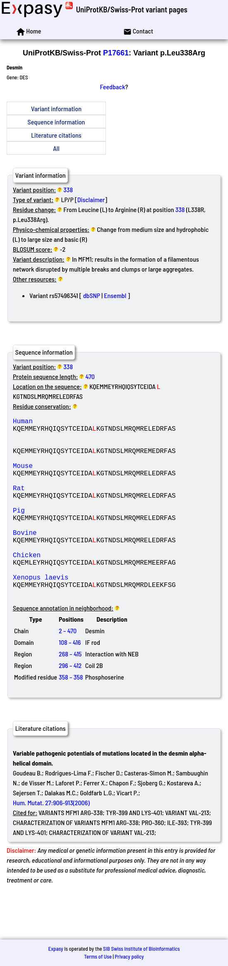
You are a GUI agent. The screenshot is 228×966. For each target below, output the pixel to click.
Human (72, 422)
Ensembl (115, 295)
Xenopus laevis (72, 613)
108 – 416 (70, 682)
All (56, 148)
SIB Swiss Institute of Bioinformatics (141, 948)
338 (68, 189)
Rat (72, 504)
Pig (72, 531)
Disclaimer (91, 199)
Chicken (72, 586)
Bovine (72, 558)
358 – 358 (71, 716)
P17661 (116, 53)
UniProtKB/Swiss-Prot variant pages (131, 9)
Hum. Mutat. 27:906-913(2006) (51, 842)
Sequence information (56, 122)
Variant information (56, 108)
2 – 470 (68, 670)
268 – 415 (70, 693)
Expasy (55, 948)
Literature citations (56, 135)
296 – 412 (70, 705)
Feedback (112, 87)
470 (90, 376)
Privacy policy (129, 956)
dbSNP (91, 295)
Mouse (72, 477)
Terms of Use (98, 956)
